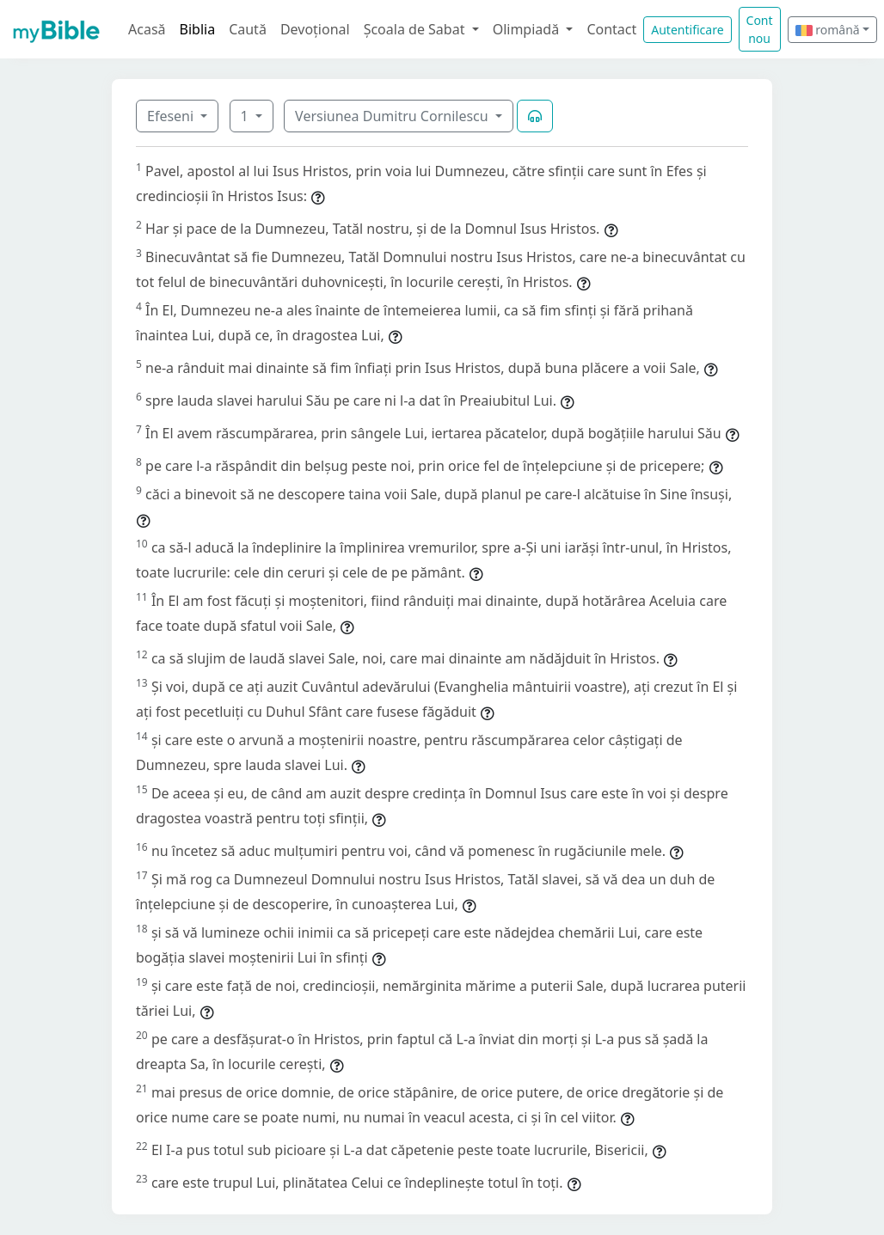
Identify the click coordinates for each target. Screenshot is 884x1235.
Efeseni (172, 116)
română (827, 29)
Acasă (147, 29)
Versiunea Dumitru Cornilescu (393, 116)
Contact (611, 29)
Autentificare (687, 29)
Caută (248, 29)
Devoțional (315, 29)
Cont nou (759, 29)
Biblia (198, 29)
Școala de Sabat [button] (416, 29)
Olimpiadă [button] (528, 29)
